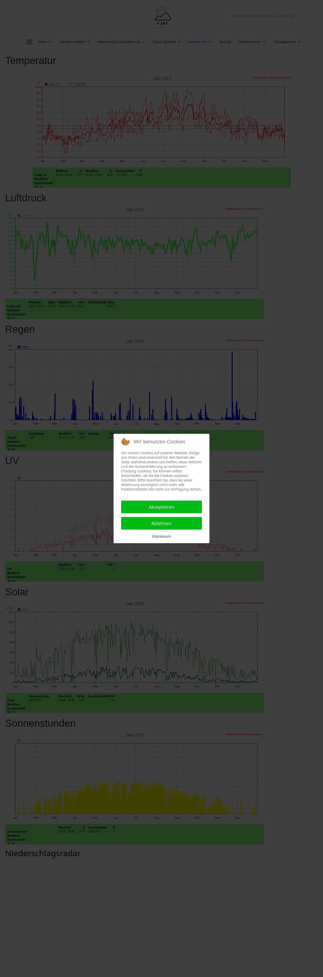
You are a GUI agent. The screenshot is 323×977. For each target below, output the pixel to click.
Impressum (161, 536)
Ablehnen (161, 523)
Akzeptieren (161, 507)
